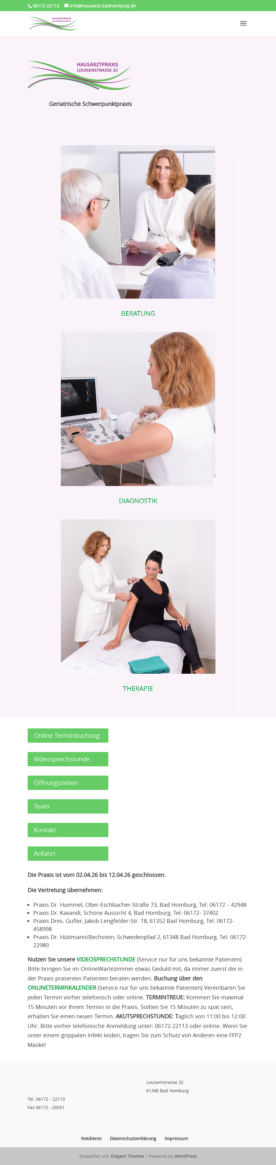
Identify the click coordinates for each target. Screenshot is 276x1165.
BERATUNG (138, 313)
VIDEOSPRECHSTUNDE (106, 959)
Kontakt (45, 830)
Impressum (176, 1138)
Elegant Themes (127, 1156)
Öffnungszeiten (56, 782)
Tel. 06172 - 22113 (46, 1099)
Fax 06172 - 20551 (46, 1107)
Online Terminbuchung (67, 735)
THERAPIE (138, 688)
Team (42, 806)
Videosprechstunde (61, 759)
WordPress (185, 1156)
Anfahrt (45, 853)
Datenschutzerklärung (133, 1138)
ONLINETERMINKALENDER (62, 987)
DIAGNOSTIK (138, 500)
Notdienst (91, 1138)
